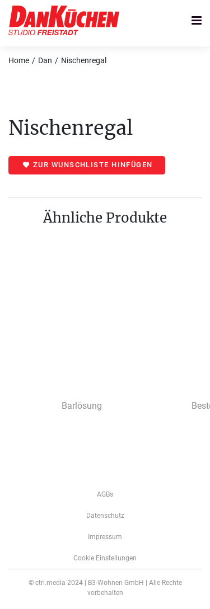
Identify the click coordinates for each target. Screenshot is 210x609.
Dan (45, 60)
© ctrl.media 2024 (56, 583)
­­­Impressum (105, 537)
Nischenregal (83, 60)
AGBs (105, 494)
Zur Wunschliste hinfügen (93, 164)
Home (18, 60)
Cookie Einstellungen (105, 558)
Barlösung (82, 405)
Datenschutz (105, 516)
